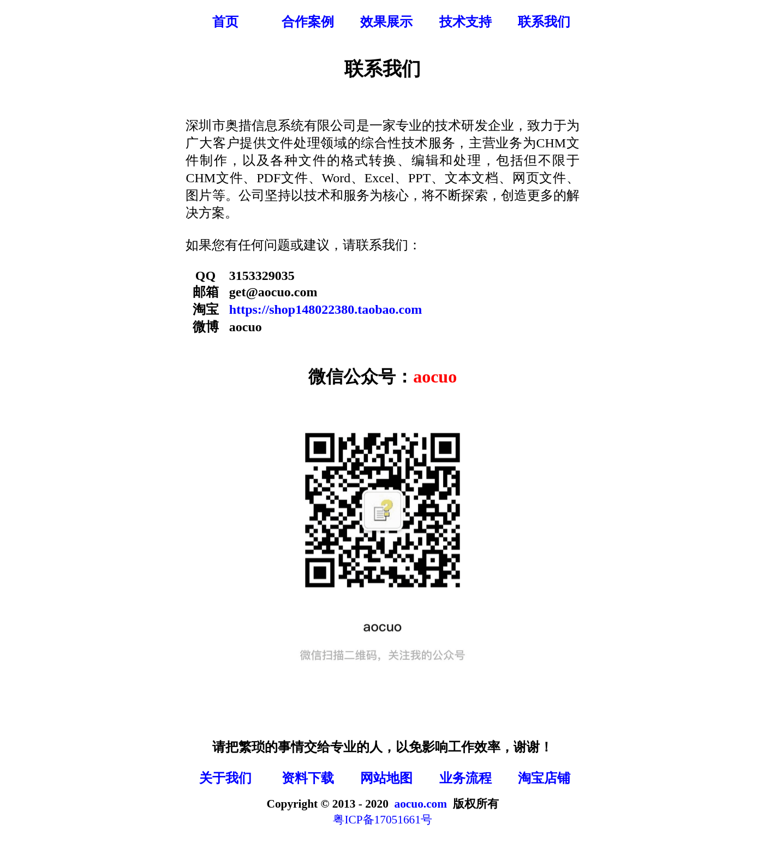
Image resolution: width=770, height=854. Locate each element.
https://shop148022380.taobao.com (325, 309)
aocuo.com (421, 803)
